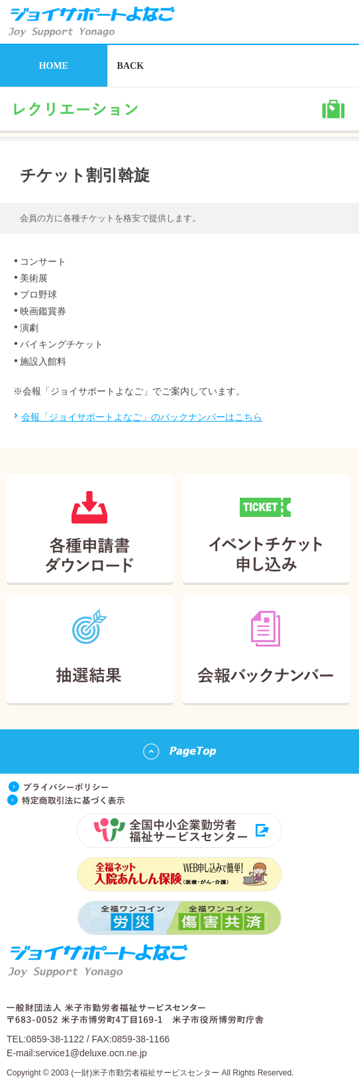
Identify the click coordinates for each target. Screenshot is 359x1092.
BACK (130, 66)
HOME (53, 66)
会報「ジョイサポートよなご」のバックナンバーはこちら (141, 417)
